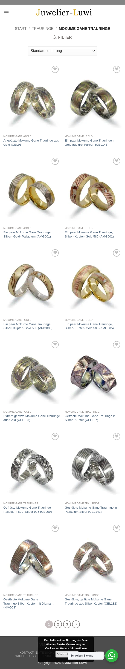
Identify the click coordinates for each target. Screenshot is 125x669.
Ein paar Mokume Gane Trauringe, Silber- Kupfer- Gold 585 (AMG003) (27, 326)
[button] (6, 12)
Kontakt (27, 652)
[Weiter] (76, 624)
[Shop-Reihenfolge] (62, 50)
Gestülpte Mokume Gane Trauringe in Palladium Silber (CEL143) (91, 509)
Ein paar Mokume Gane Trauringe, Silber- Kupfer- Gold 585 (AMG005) (89, 326)
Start (20, 29)
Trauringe (42, 29)
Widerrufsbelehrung (33, 656)
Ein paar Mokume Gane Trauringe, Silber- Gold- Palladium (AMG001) (27, 234)
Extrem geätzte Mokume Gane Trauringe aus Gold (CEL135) (31, 418)
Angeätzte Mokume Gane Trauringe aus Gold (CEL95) (31, 142)
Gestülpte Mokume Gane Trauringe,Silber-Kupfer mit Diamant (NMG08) (28, 603)
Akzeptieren (67, 654)
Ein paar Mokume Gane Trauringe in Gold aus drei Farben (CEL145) (90, 142)
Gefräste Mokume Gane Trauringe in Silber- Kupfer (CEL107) (90, 418)
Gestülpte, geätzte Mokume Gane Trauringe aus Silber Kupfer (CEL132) (91, 601)
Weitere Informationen (73, 648)
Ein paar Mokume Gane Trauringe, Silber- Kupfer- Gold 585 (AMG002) (89, 234)
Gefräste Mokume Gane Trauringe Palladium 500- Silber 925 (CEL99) (27, 509)
